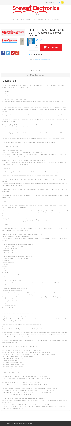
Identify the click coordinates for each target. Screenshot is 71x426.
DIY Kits (33, 19)
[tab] (35, 70)
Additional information (35, 75)
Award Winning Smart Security (43, 19)
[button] (36, 45)
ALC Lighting (46, 59)
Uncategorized (39, 59)
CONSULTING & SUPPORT (15, 19)
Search (56, 2)
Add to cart (53, 47)
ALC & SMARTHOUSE (56, 19)
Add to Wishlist (36, 54)
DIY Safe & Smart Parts (26, 19)
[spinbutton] (33, 47)
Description (35, 70)
